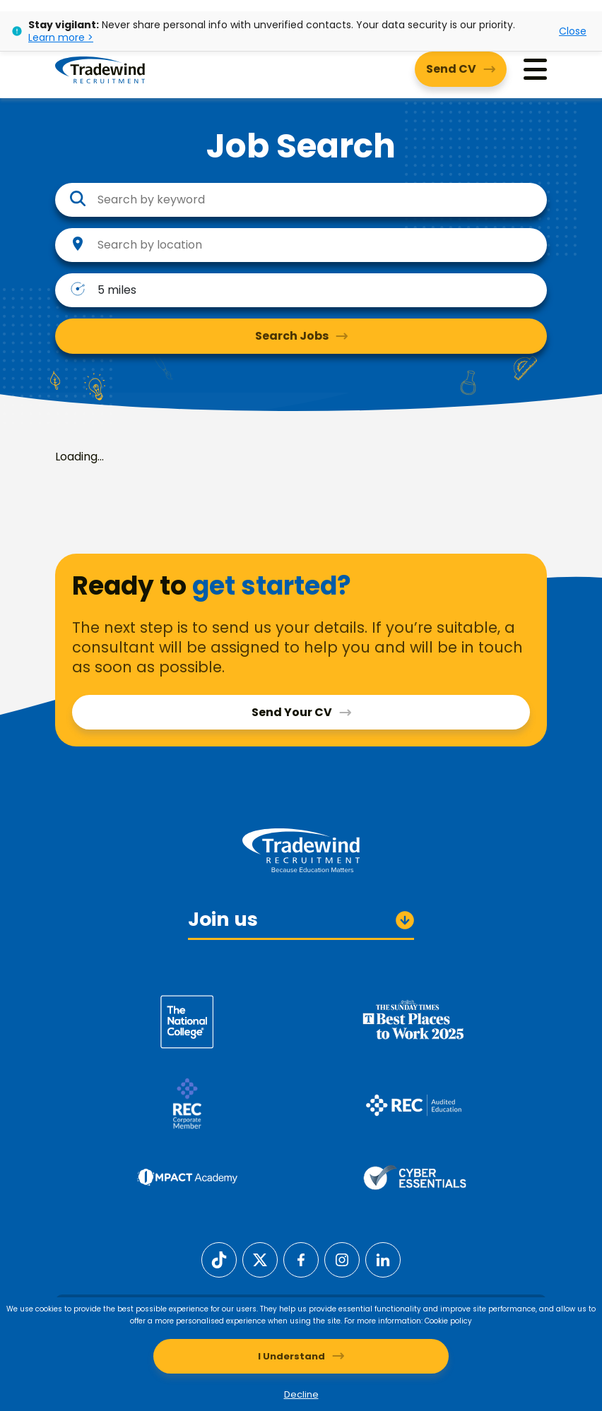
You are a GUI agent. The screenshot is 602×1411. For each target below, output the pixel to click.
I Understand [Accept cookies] (291, 1356)
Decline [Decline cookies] (301, 1394)
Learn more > (60, 37)
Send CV (451, 69)
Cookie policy (448, 1321)
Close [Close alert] (572, 31)
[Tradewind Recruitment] (100, 69)
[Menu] (535, 69)
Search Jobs (292, 336)
